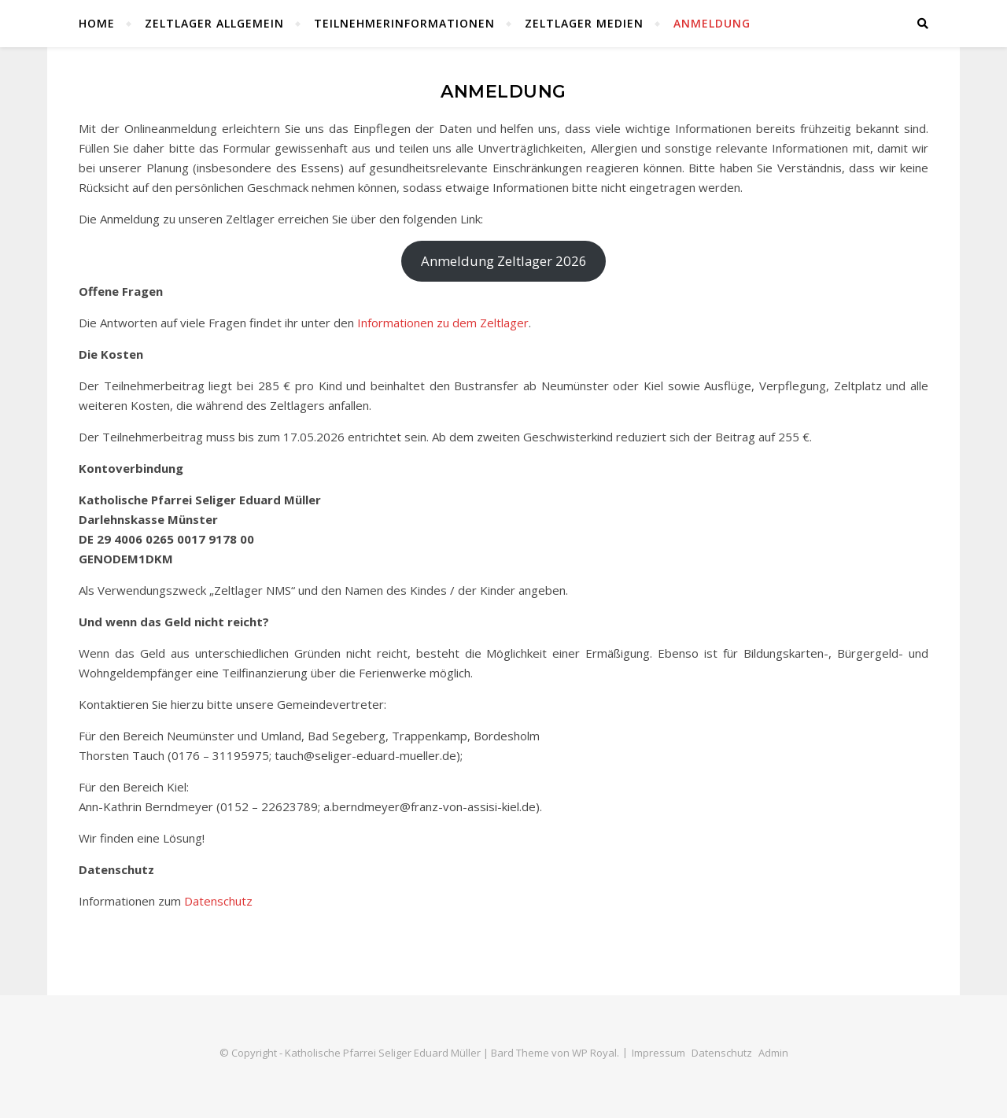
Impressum (658, 1053)
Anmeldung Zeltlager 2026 (504, 261)
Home (97, 23)
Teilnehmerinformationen (404, 23)
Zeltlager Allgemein (214, 23)
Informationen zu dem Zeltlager (443, 322)
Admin (773, 1053)
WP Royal (594, 1053)
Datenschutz (218, 901)
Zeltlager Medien (584, 23)
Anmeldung (712, 23)
